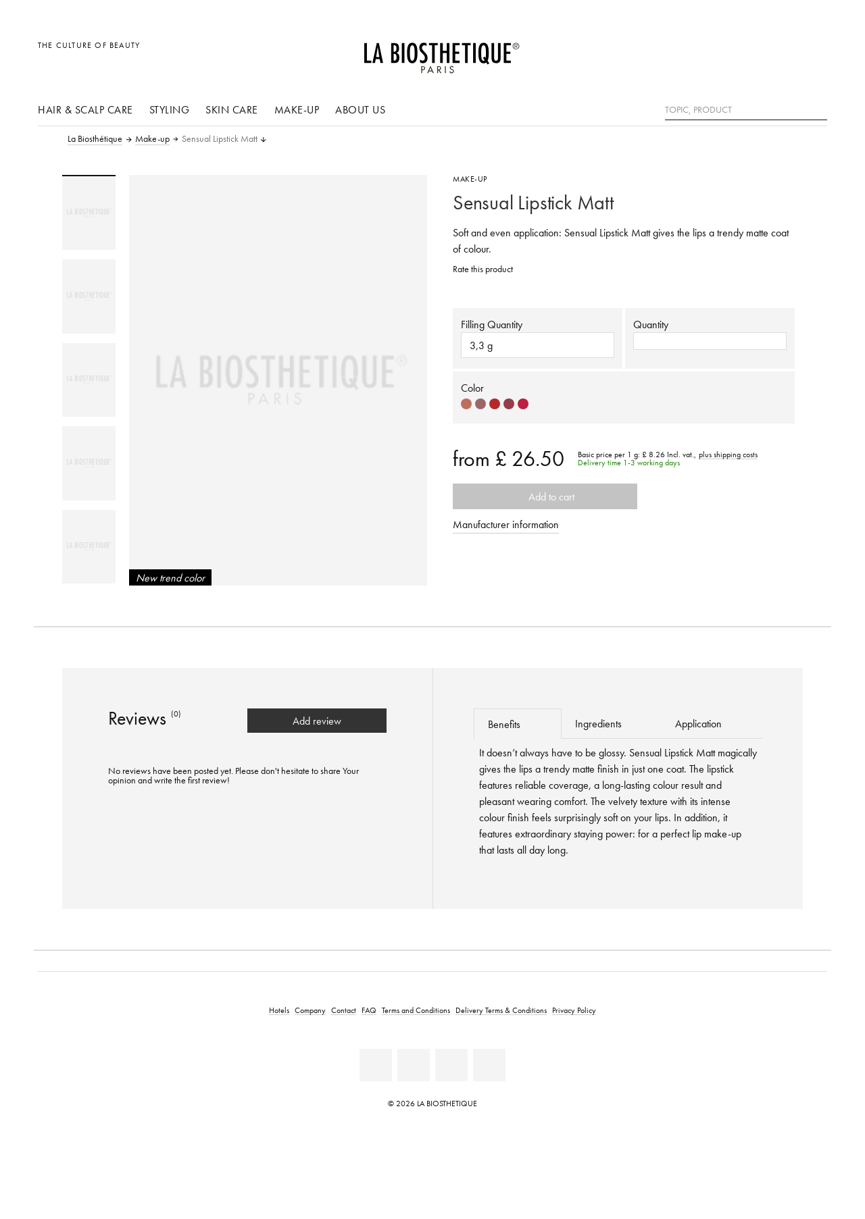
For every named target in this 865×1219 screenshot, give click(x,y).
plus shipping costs (728, 454)
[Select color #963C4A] (508, 403)
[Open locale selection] (751, 52)
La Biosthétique (95, 139)
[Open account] (782, 52)
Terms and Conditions (416, 1010)
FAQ (369, 1010)
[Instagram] (451, 1065)
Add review (317, 720)
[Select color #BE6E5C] (466, 403)
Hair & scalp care (85, 109)
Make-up (297, 109)
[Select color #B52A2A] (494, 403)
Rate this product (483, 269)
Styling (169, 109)
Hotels (279, 1010)
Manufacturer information (506, 524)
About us (360, 109)
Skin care (231, 109)
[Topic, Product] (746, 110)
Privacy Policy (574, 1010)
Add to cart (545, 496)
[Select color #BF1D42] (523, 403)
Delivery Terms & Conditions (501, 1010)
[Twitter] (489, 1065)
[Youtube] (413, 1065)
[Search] (817, 108)
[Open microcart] (813, 52)
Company (310, 1010)
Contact (343, 1010)
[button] (710, 341)
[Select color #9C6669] (480, 403)
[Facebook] (376, 1065)
